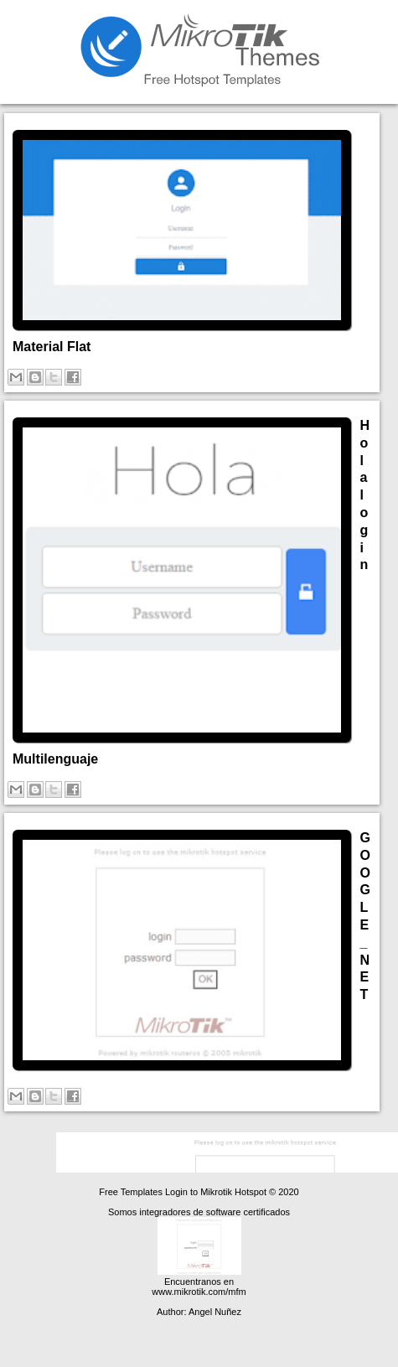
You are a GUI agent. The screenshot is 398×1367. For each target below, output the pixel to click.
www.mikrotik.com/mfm (199, 1292)
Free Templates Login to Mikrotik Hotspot (184, 1192)
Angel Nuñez (215, 1312)
